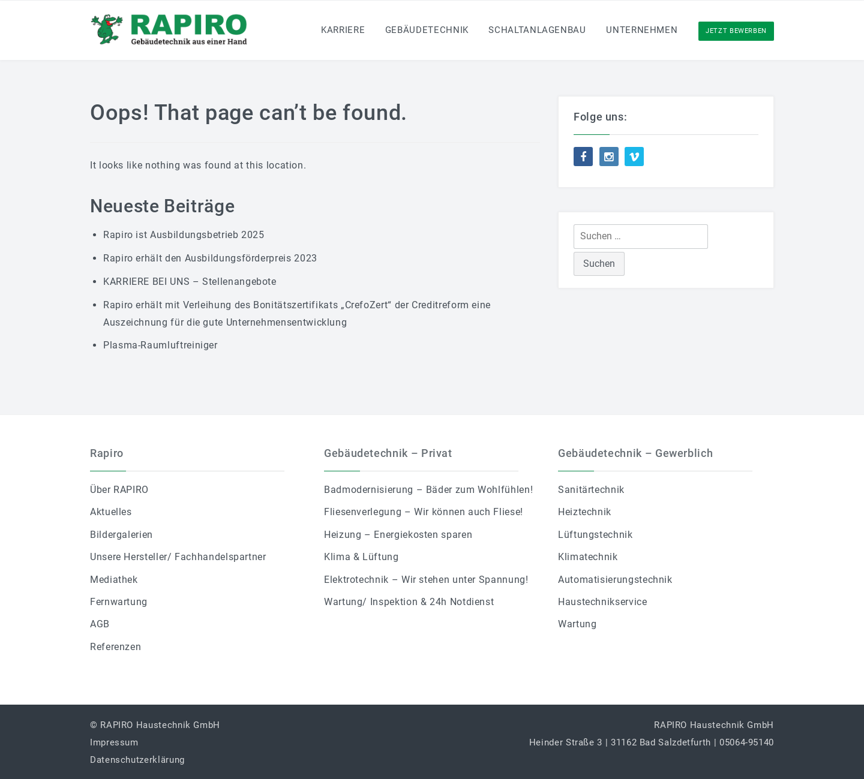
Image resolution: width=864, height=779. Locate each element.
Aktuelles (111, 512)
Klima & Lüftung (361, 557)
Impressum (114, 742)
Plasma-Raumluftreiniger (160, 345)
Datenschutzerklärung (137, 759)
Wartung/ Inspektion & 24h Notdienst (409, 601)
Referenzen (115, 646)
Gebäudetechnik (427, 30)
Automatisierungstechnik (615, 579)
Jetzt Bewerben (736, 31)
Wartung (577, 624)
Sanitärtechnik (591, 489)
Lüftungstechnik (595, 534)
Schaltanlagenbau (537, 30)
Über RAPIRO (119, 489)
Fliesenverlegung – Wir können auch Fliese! (423, 512)
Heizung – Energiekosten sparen (398, 534)
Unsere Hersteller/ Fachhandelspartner (178, 557)
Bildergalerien (121, 534)
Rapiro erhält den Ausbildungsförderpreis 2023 (210, 258)
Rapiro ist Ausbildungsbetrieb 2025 (184, 234)
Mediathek (114, 579)
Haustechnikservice (602, 601)
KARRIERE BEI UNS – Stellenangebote (190, 281)
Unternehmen (641, 30)
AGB (100, 624)
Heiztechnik (584, 512)
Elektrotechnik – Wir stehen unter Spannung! (426, 579)
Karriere (343, 30)
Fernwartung (119, 601)
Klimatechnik (588, 557)
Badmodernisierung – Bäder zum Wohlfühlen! (428, 489)
